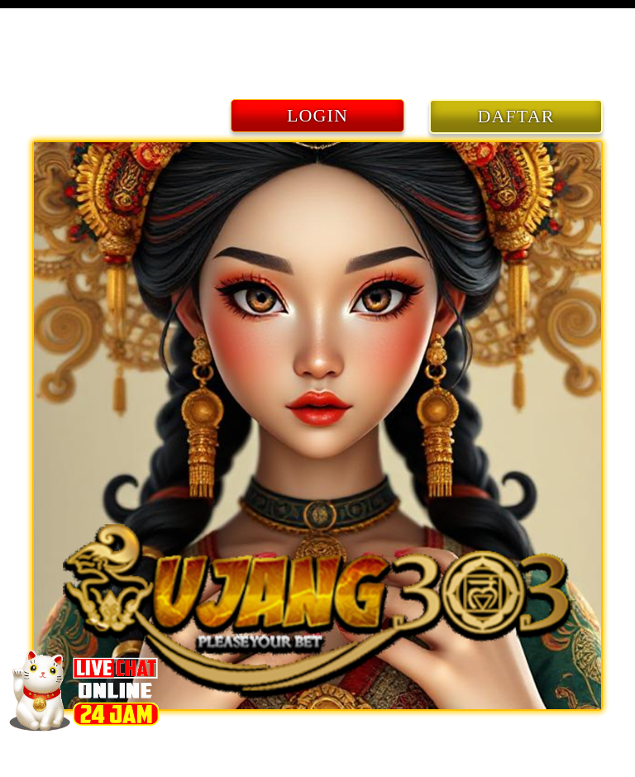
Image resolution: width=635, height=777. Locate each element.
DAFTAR (516, 116)
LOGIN (317, 115)
